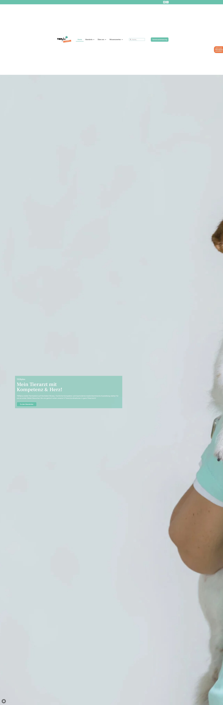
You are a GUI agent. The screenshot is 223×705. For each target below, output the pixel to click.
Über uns (102, 39)
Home (80, 39)
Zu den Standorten (26, 404)
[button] (4, 701)
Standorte (89, 39)
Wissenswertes (116, 39)
